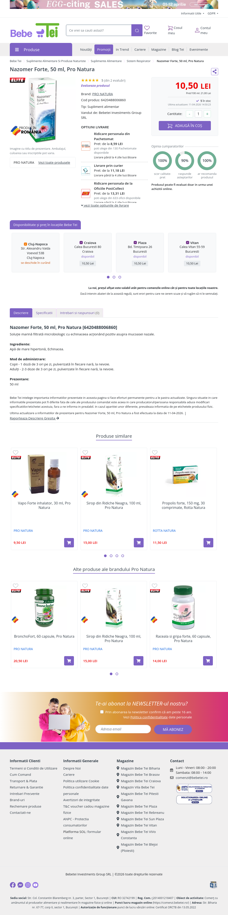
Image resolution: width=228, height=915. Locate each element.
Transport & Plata (23, 781)
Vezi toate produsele (54, 162)
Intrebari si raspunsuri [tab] (79, 312)
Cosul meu (175, 29)
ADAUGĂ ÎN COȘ (184, 125)
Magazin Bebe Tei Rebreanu (140, 812)
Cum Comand (20, 774)
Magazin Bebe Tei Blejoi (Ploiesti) (137, 847)
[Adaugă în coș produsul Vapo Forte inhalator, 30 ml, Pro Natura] (69, 542)
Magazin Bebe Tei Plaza (137, 806)
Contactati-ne (20, 812)
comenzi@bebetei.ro (192, 777)
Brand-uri (17, 800)
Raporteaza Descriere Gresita (34, 418)
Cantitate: (174, 113)
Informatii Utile (191, 13)
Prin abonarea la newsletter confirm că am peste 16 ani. (148, 712)
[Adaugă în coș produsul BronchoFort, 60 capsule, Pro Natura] (69, 660)
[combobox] (98, 30)
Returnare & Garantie (26, 787)
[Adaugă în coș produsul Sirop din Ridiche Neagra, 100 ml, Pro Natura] (139, 542)
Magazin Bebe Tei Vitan (137, 825)
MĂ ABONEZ (173, 729)
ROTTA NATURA (164, 530)
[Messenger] (20, 885)
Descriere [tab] (21, 312)
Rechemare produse (25, 806)
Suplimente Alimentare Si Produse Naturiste (56, 61)
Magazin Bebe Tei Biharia (138, 768)
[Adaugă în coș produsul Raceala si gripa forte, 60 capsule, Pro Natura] (208, 660)
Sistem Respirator (139, 61)
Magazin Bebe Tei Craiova (139, 781)
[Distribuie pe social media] (214, 71)
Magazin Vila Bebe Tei (136, 787)
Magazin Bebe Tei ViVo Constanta (136, 834)
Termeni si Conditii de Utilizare (33, 768)
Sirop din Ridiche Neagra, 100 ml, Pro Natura (114, 505)
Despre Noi (72, 768)
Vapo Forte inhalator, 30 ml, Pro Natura (44, 505)
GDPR (212, 13)
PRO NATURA (102, 94)
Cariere (69, 774)
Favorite (150, 30)
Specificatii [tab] (44, 312)
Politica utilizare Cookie (81, 781)
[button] (108, 277)
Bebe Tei (15, 61)
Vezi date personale (157, 717)
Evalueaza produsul (95, 85)
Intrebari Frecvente (24, 793)
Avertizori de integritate (81, 800)
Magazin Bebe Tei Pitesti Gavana (138, 796)
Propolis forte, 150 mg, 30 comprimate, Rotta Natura (183, 505)
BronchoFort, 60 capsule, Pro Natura (44, 636)
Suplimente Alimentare (106, 61)
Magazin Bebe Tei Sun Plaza (140, 819)
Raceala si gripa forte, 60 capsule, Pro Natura (183, 638)
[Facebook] (13, 885)
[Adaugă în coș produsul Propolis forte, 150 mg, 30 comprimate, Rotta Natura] (208, 542)
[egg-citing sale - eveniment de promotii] (114, 4)
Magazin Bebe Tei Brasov (138, 774)
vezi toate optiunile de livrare (105, 205)
